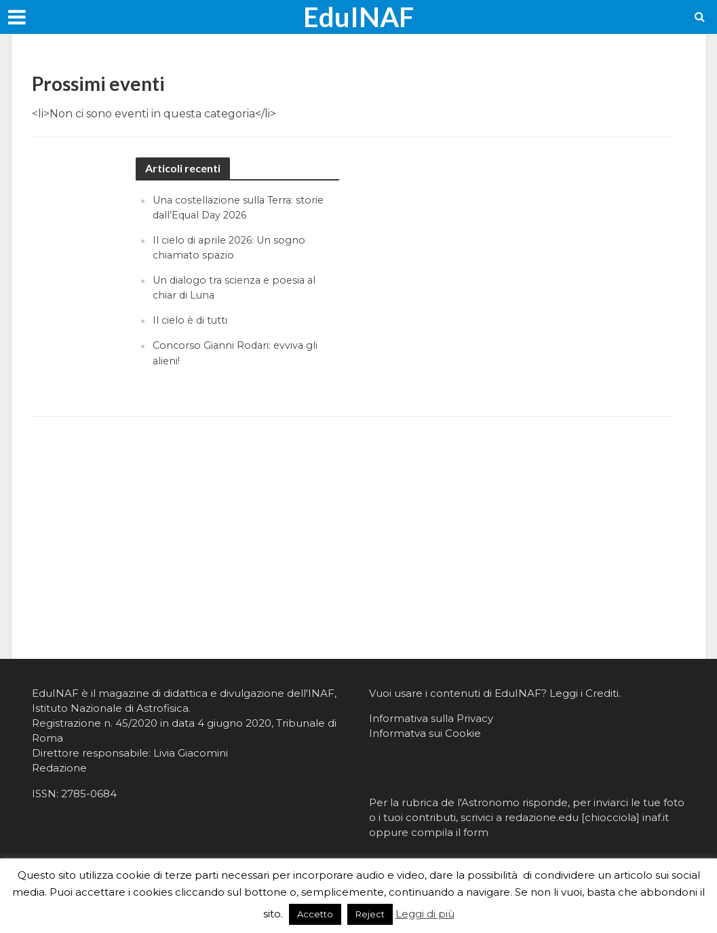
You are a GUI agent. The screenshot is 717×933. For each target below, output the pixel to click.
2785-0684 (89, 793)
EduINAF (358, 17)
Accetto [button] (315, 914)
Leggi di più (424, 913)
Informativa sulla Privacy (431, 718)
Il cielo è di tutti (192, 319)
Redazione (59, 767)
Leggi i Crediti (584, 693)
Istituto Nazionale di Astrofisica (110, 708)
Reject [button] (370, 914)
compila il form (449, 832)
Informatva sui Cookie (425, 733)
